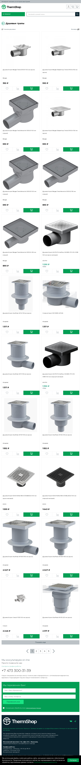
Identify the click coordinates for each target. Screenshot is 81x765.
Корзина (77, 7)
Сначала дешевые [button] (9, 29)
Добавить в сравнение (18, 88)
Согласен (73, 760)
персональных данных (33, 708)
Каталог (7, 14)
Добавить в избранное (7, 88)
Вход (68, 7)
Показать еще (40, 642)
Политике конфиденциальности (45, 762)
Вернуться (3, 23)
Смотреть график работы (11, 666)
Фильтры (75, 29)
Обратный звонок (73, 7)
